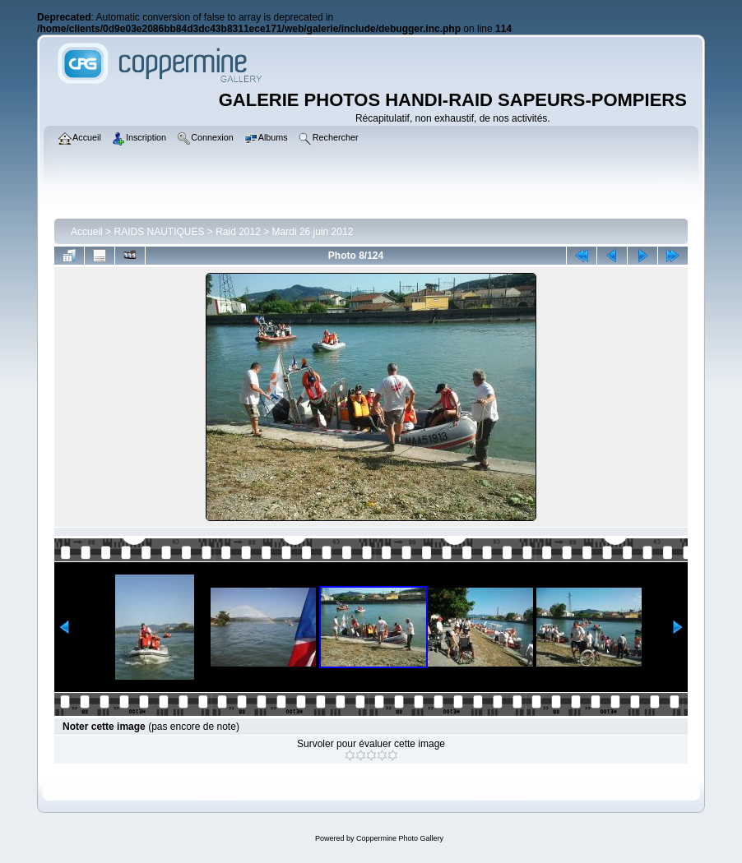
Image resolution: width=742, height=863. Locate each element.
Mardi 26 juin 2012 (313, 232)
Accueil (87, 232)
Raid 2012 (238, 232)
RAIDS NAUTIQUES (159, 232)
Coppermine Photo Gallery (399, 838)
